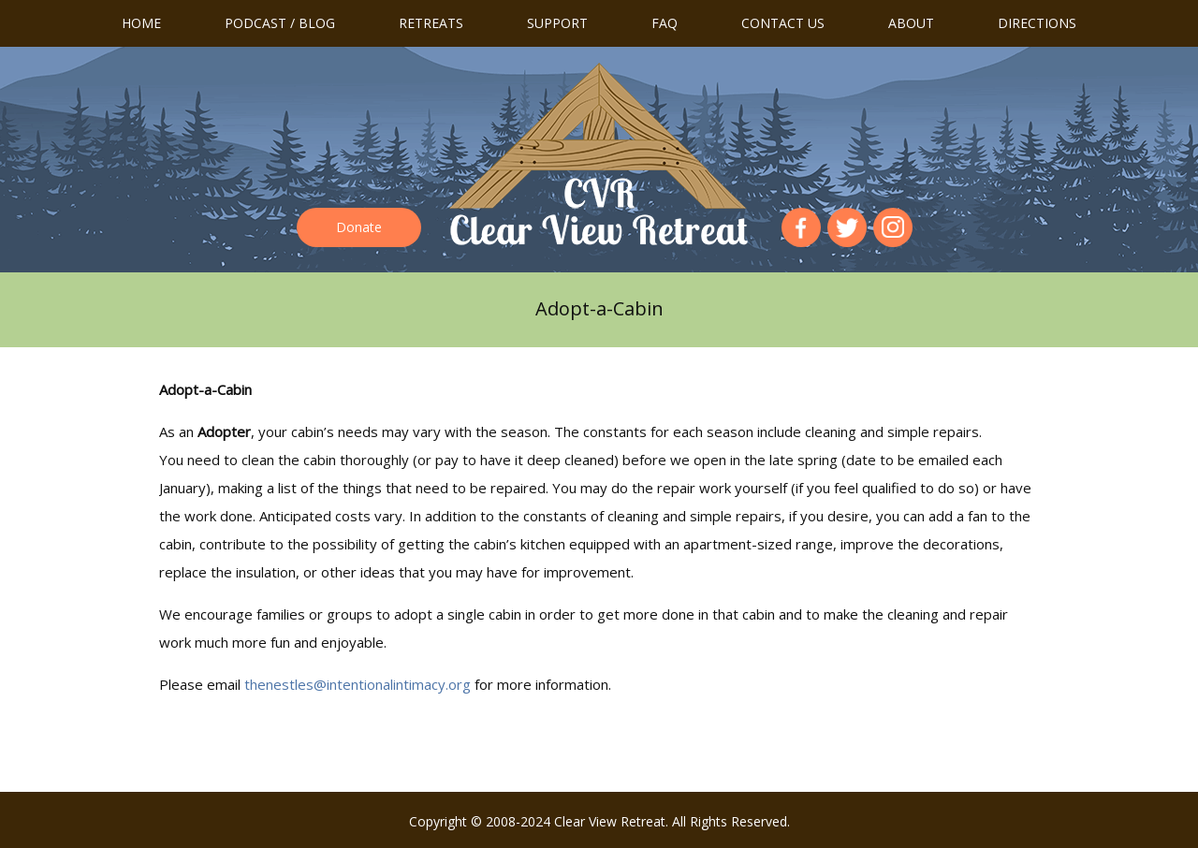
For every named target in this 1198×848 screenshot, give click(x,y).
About (911, 23)
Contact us (783, 23)
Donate (359, 227)
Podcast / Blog (280, 23)
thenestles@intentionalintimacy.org (357, 684)
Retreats (431, 23)
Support (557, 23)
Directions (1037, 23)
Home (141, 23)
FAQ (664, 23)
